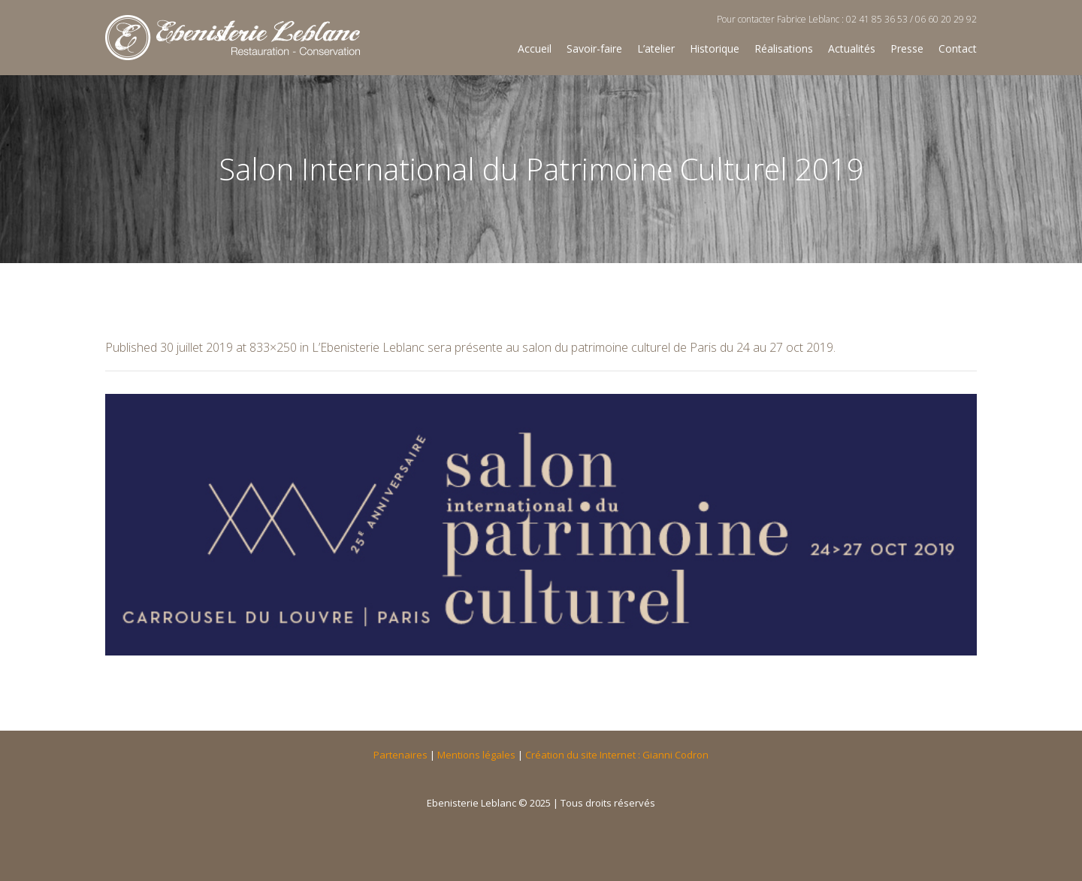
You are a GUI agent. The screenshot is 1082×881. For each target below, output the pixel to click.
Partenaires (400, 754)
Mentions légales (476, 754)
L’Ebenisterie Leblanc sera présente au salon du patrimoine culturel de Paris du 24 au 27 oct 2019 (572, 347)
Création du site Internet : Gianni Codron (617, 754)
